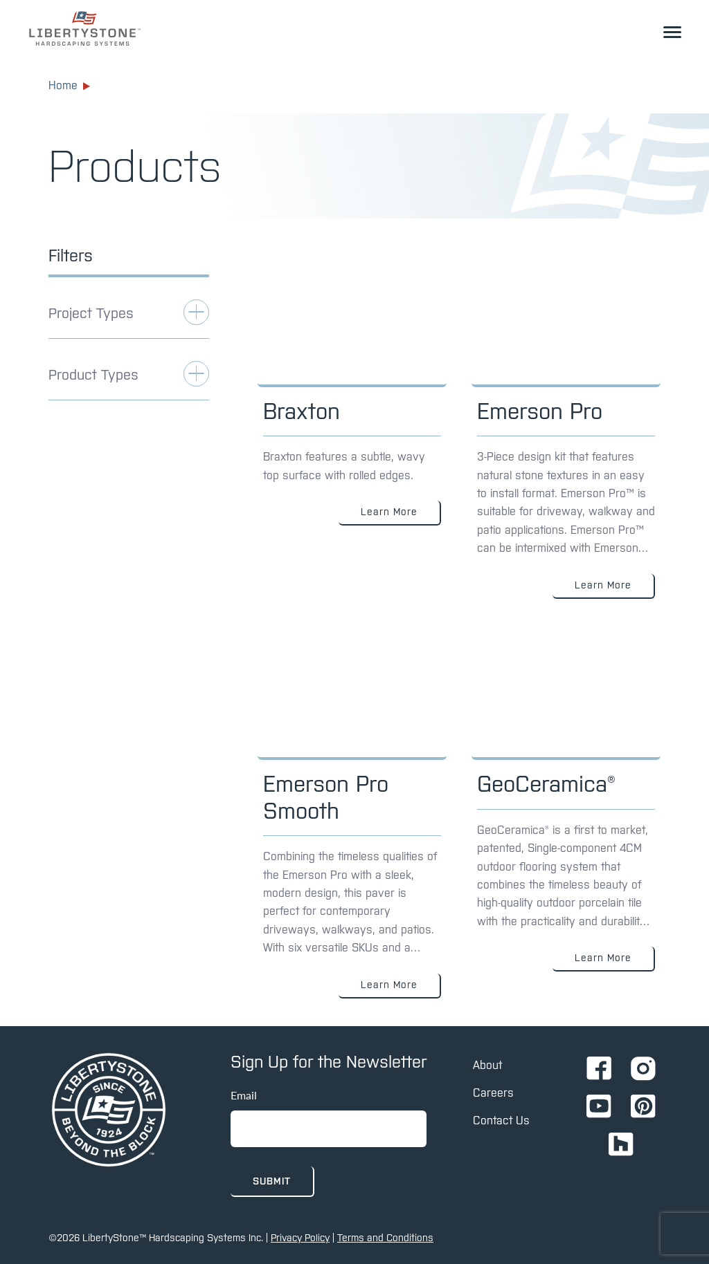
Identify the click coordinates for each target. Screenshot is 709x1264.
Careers (493, 1092)
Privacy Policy (300, 1237)
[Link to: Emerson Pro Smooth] (352, 822)
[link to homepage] (85, 28)
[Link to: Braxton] (352, 436)
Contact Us (501, 1120)
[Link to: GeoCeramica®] (566, 822)
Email (244, 1095)
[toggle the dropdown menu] (672, 32)
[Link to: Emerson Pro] (566, 436)
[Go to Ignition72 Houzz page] (621, 1145)
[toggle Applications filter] (128, 319)
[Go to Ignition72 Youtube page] (599, 1107)
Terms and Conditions (385, 1237)
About (487, 1065)
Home (69, 85)
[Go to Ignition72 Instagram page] (643, 1069)
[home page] (108, 1111)
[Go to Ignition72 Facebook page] (599, 1069)
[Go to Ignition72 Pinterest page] (643, 1107)
